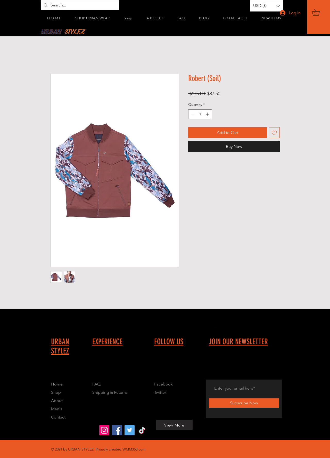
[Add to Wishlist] (274, 132)
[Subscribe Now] (244, 403)
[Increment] (208, 114)
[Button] (126, 367)
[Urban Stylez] (117, 430)
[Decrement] (192, 114)
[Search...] (79, 5)
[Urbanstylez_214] (104, 430)
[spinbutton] (200, 114)
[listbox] (266, 6)
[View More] (48, 430)
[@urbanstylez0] (142, 430)
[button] (319, 12)
